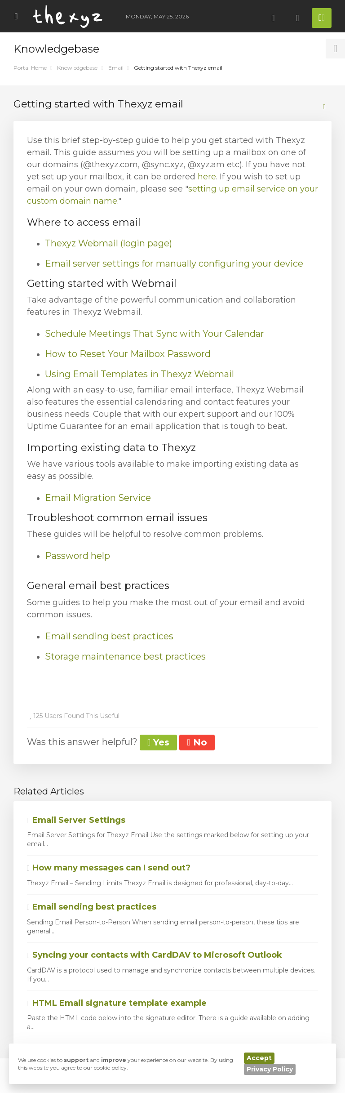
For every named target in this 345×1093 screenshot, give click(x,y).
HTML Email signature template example (117, 1003)
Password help (77, 555)
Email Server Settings (76, 820)
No (197, 742)
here (207, 177)
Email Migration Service (98, 497)
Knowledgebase (77, 67)
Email (116, 67)
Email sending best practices (109, 636)
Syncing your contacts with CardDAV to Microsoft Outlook (154, 955)
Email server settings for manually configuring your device (174, 263)
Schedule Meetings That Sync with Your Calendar (154, 333)
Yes (158, 742)
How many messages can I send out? (108, 868)
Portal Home (30, 67)
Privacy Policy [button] (270, 1069)
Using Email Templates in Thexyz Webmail (139, 374)
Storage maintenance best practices (125, 656)
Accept (259, 1058)
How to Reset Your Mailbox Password (128, 353)
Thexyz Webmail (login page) (108, 243)
